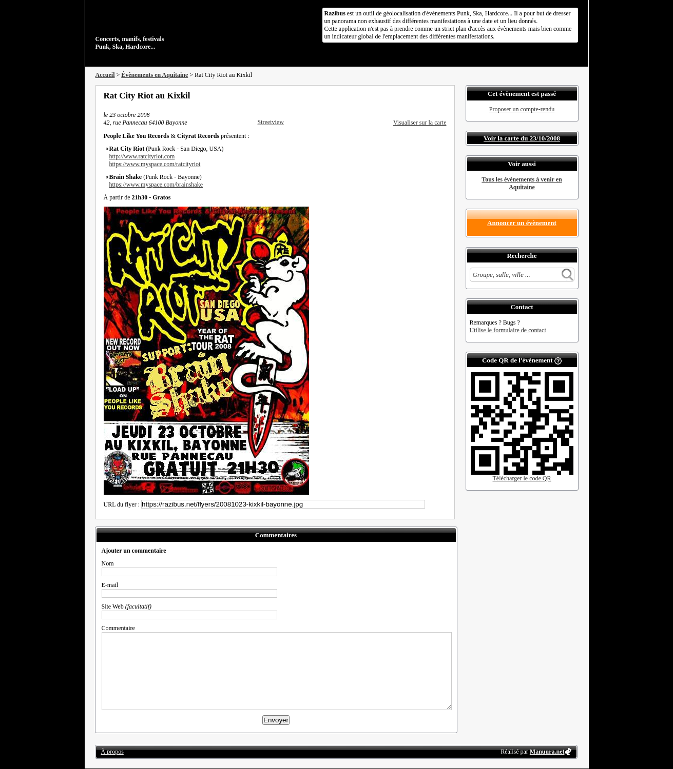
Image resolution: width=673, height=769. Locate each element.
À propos (112, 751)
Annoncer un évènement (521, 223)
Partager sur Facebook (401, 95)
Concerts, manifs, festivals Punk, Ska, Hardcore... (161, 27)
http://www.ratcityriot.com (142, 156)
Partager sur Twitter (415, 95)
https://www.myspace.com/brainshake (156, 184)
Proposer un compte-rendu (521, 109)
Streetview (271, 122)
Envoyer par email (429, 95)
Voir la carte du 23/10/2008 (522, 138)
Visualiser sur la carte (420, 122)
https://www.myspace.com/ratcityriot (155, 164)
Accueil (105, 74)
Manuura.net (547, 751)
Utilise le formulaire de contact (508, 330)
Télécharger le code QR (521, 478)
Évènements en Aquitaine (154, 74)
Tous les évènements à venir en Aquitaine (522, 183)
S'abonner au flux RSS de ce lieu (443, 95)
